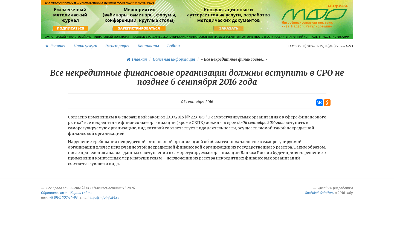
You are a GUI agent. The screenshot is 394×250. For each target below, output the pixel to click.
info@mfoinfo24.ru (104, 197)
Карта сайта (81, 193)
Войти (173, 45)
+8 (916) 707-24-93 (63, 197)
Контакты (148, 45)
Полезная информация (174, 59)
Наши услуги (85, 45)
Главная (55, 45)
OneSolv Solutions (319, 193)
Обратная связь (54, 193)
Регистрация (117, 45)
